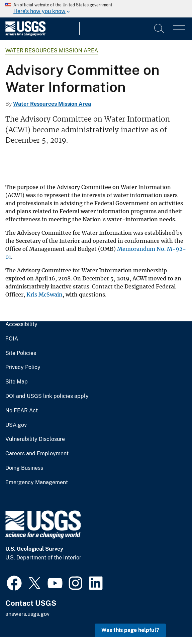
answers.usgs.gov (27, 614)
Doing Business (24, 468)
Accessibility (21, 324)
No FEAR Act (21, 411)
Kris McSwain (44, 294)
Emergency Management (36, 483)
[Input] (122, 28)
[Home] (25, 34)
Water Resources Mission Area (51, 50)
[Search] (159, 28)
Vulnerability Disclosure (35, 439)
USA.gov (16, 425)
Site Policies (20, 353)
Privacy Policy (22, 367)
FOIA (11, 339)
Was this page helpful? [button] (130, 630)
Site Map (16, 382)
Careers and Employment (37, 454)
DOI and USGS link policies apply (47, 396)
